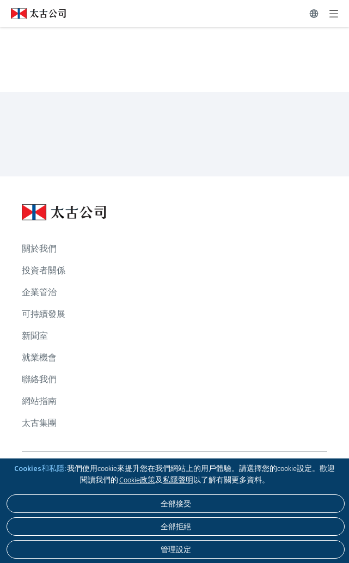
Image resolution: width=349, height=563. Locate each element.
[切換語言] (313, 13)
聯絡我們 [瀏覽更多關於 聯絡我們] (39, 379)
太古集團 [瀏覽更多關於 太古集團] (39, 423)
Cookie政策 (137, 479)
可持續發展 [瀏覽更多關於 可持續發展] (43, 314)
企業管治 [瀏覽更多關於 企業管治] (39, 292)
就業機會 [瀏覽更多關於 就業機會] (39, 357)
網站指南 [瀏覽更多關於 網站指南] (39, 401)
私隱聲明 (178, 479)
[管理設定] (176, 549)
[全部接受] (176, 503)
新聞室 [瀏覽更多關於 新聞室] (35, 336)
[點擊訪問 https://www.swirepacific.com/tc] (33, 13)
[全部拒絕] (176, 526)
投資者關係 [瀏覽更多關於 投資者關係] (43, 270)
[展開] (333, 13)
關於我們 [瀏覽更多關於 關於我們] (39, 248)
